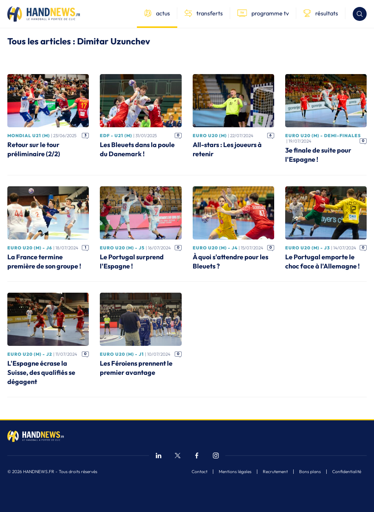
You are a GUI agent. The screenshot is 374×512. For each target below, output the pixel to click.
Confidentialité (346, 471)
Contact (199, 471)
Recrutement (275, 471)
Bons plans (310, 471)
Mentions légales (235, 471)
